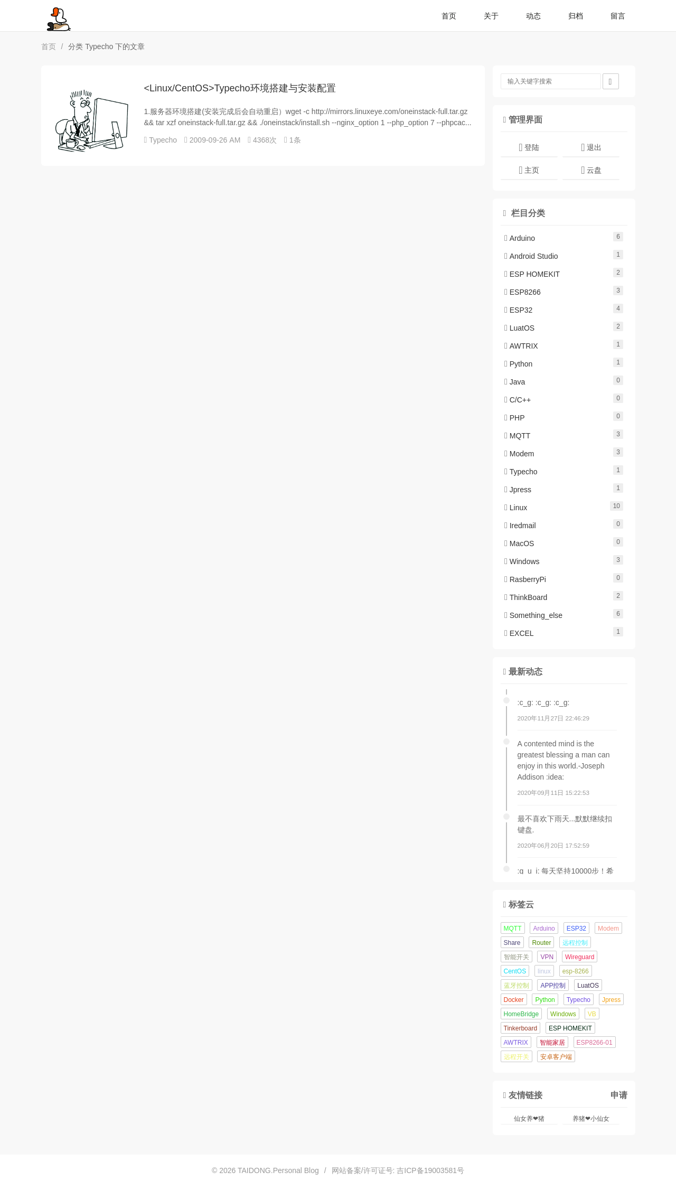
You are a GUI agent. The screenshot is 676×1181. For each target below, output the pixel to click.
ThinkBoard (525, 597)
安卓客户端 (556, 1057)
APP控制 (553, 985)
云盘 (591, 170)
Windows (522, 561)
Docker (514, 1000)
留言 (618, 16)
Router (541, 942)
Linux (515, 507)
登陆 (529, 147)
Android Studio (531, 256)
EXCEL (519, 633)
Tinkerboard (521, 1028)
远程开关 (516, 1057)
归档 (575, 16)
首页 (449, 16)
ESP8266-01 (595, 1042)
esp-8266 (575, 971)
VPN (546, 957)
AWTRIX (521, 346)
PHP (514, 418)
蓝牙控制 (516, 985)
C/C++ (517, 400)
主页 (529, 170)
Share (512, 942)
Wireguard (579, 957)
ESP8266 (522, 292)
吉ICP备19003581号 (430, 1170)
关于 (491, 16)
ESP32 (518, 310)
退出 (591, 147)
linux (544, 971)
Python (518, 364)
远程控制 (575, 942)
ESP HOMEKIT (532, 274)
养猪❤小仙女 (590, 1118)
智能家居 (552, 1042)
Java (514, 382)
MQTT (517, 436)
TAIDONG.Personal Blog (278, 1170)
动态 (533, 16)
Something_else (533, 615)
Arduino (519, 238)
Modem (519, 453)
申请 (619, 1095)
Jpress (517, 489)
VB (592, 1014)
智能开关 (516, 957)
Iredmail (520, 525)
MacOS (519, 543)
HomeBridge (521, 1014)
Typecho (163, 140)
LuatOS (519, 328)
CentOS (515, 971)
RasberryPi (525, 579)
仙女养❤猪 (529, 1118)
